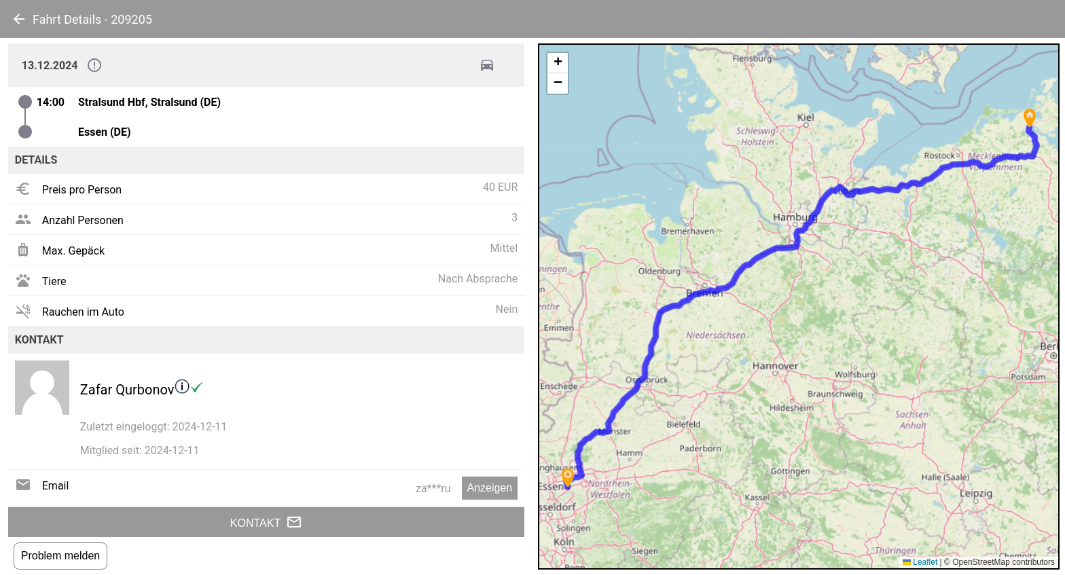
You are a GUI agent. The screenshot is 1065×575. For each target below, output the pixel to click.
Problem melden (61, 555)
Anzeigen (490, 488)
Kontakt (266, 522)
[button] (1029, 118)
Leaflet (920, 562)
